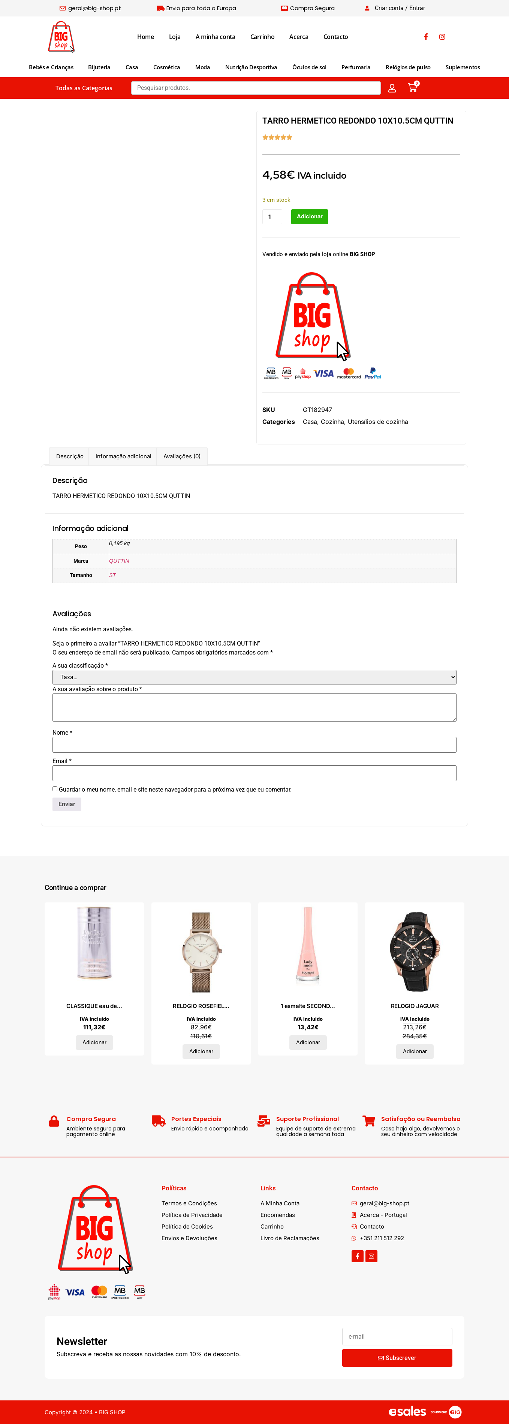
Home (145, 37)
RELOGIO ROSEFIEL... (201, 1005)
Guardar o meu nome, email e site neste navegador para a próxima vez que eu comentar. (175, 790)
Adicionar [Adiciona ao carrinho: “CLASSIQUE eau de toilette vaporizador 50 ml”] (94, 1042)
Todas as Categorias (83, 88)
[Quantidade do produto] (272, 217)
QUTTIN (119, 561)
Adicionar (310, 217)
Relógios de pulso (408, 67)
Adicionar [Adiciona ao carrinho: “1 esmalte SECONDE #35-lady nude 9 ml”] (308, 1042)
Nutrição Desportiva (251, 67)
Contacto (336, 37)
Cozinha (332, 422)
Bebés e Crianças (51, 67)
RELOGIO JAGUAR (415, 1005)
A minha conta (215, 37)
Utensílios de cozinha (378, 422)
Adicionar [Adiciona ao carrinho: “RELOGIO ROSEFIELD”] (201, 1051)
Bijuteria (99, 67)
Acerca (298, 37)
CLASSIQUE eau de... (94, 1005)
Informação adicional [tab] (123, 456)
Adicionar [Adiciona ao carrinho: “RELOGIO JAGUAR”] (415, 1051)
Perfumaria (356, 67)
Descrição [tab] (70, 456)
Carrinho (262, 37)
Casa (132, 67)
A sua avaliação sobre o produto (97, 689)
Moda (202, 67)
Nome (62, 733)
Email (62, 761)
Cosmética (166, 67)
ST (112, 575)
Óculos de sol (309, 67)
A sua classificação (80, 666)
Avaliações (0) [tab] (182, 456)
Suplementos (463, 67)
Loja (175, 37)
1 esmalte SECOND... (308, 1005)
